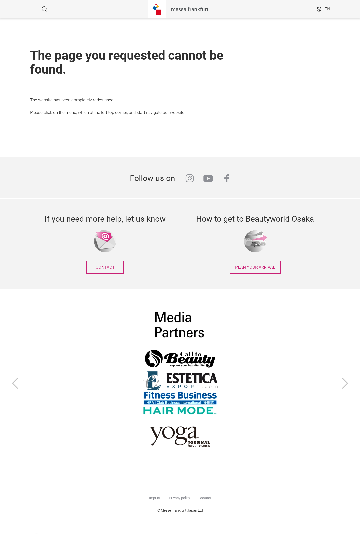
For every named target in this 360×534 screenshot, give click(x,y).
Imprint (154, 498)
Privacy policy (179, 498)
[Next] (345, 384)
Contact (205, 498)
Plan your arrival (255, 267)
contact (105, 267)
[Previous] (15, 384)
